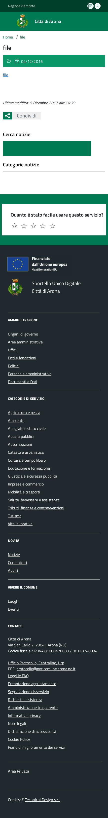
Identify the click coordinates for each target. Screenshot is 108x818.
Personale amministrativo (29, 374)
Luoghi (13, 601)
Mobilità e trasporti (24, 492)
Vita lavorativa (20, 524)
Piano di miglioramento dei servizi (36, 747)
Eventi (13, 609)
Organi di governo (23, 334)
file (5, 75)
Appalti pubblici (21, 436)
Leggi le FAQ (18, 676)
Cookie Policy (19, 739)
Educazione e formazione (29, 468)
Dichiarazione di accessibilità (32, 731)
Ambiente (16, 420)
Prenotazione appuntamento (32, 684)
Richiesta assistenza (25, 700)
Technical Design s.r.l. (42, 800)
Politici (13, 366)
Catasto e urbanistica (26, 452)
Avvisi (13, 570)
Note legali (17, 723)
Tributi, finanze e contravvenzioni (36, 508)
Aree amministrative (25, 342)
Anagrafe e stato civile (27, 428)
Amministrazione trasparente (33, 707)
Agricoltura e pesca (24, 412)
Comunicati (17, 562)
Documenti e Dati (22, 382)
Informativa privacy (24, 715)
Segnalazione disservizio (28, 692)
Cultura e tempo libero (27, 460)
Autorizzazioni (20, 444)
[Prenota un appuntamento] (90, 6)
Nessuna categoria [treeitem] (19, 173)
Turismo (14, 516)
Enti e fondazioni (22, 358)
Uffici (12, 350)
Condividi (24, 115)
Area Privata (18, 771)
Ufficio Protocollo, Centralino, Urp (36, 663)
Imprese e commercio (26, 484)
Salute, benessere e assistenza (34, 500)
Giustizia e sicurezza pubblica (32, 476)
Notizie (14, 555)
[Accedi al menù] (3, 20)
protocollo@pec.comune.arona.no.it (45, 669)
